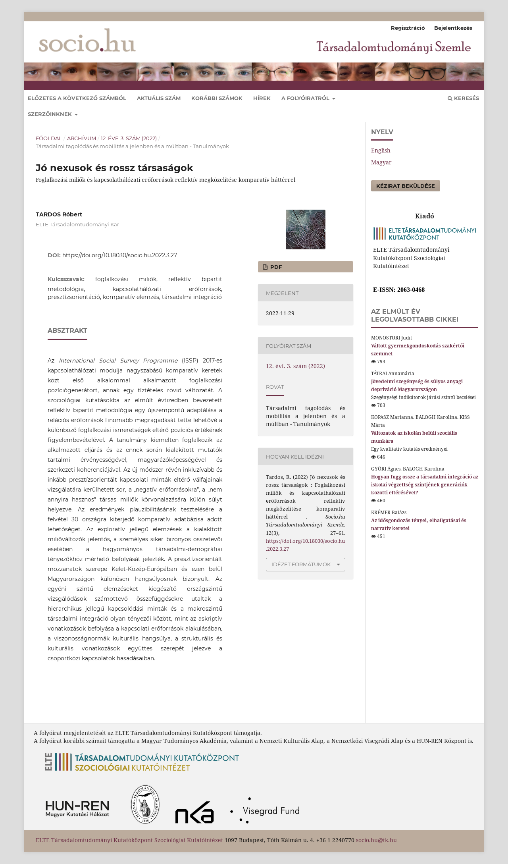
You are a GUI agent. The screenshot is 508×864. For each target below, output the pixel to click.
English (381, 150)
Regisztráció (408, 28)
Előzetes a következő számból (77, 98)
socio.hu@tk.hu (376, 840)
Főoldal (49, 138)
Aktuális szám (159, 98)
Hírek (262, 98)
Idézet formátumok (301, 564)
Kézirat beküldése (405, 186)
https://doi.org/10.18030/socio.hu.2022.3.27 (119, 255)
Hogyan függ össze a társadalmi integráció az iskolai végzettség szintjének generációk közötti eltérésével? (424, 484)
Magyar (381, 162)
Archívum (81, 138)
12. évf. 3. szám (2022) (129, 138)
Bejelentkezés (453, 28)
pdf (275, 267)
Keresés (463, 98)
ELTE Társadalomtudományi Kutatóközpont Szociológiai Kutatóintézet (129, 840)
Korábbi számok (216, 98)
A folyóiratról (306, 98)
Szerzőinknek (50, 114)
